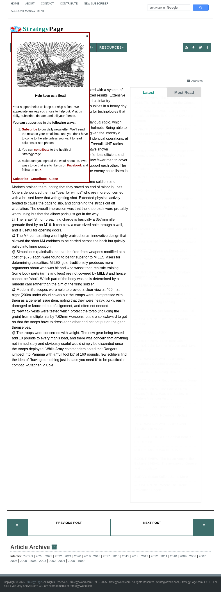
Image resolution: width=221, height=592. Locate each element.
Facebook (74, 165)
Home (15, 3)
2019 (87, 556)
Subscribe (29, 129)
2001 (61, 561)
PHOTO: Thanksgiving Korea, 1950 (160, 255)
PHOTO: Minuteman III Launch (157, 454)
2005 (23, 561)
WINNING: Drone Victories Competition (163, 203)
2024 (39, 556)
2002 (52, 561)
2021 (67, 556)
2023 (48, 556)
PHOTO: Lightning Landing (154, 306)
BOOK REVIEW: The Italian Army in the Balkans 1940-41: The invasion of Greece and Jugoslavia (165, 468)
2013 (144, 556)
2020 (77, 556)
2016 (115, 556)
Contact (47, 3)
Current (28, 556)
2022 (58, 556)
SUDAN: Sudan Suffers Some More (161, 481)
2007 (202, 556)
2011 (163, 556)
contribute (41, 149)
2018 (96, 556)
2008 (192, 556)
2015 (125, 556)
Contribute (69, 3)
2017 (106, 556)
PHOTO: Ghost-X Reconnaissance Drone (165, 385)
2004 (33, 561)
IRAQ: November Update (153, 195)
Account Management (27, 11)
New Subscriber (96, 3)
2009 (183, 556)
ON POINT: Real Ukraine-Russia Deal (162, 298)
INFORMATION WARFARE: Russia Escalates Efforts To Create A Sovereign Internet (164, 120)
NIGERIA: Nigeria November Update (161, 290)
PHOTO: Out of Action (151, 337)
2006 (13, 561)
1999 (80, 561)
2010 (173, 556)
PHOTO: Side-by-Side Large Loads (160, 146)
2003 (42, 561)
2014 (135, 556)
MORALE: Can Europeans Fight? (159, 411)
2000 (71, 561)
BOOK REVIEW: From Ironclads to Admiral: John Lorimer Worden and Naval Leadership (165, 350)
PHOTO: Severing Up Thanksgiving (161, 211)
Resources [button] (111, 47)
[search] (168, 8)
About (29, 3)
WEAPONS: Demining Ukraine (157, 376)
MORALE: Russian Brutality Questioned (164, 315)
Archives (195, 81)
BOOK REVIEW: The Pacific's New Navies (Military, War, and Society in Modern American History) (161, 398)
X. (40, 170)
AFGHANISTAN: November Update (161, 420)
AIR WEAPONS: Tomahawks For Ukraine (165, 246)
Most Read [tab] (184, 92)
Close (53, 179)
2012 (154, 556)
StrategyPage (34, 582)
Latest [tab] (148, 92)
